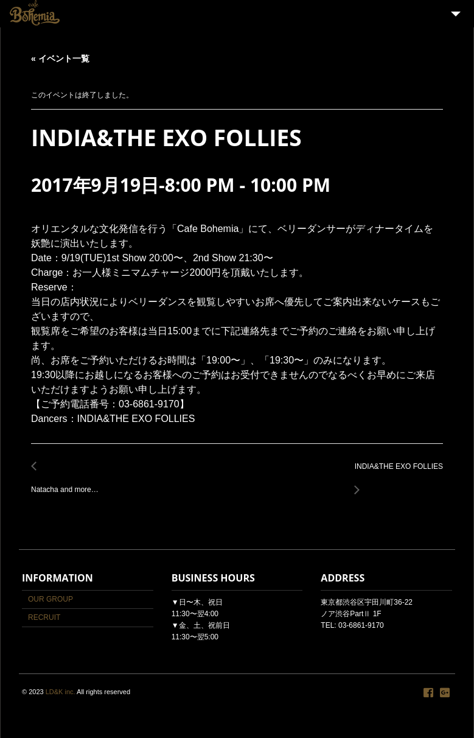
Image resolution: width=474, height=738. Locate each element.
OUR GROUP (50, 599)
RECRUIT (44, 617)
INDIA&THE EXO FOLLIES (395, 473)
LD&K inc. (60, 691)
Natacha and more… (68, 483)
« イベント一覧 (60, 58)
